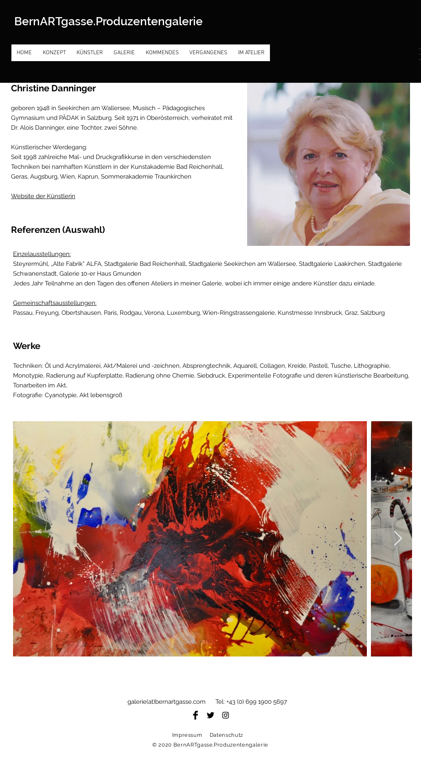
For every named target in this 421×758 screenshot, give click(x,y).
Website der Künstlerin (43, 196)
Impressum (187, 735)
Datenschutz (226, 735)
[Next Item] (398, 539)
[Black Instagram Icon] (225, 715)
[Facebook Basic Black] (195, 715)
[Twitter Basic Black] (210, 715)
